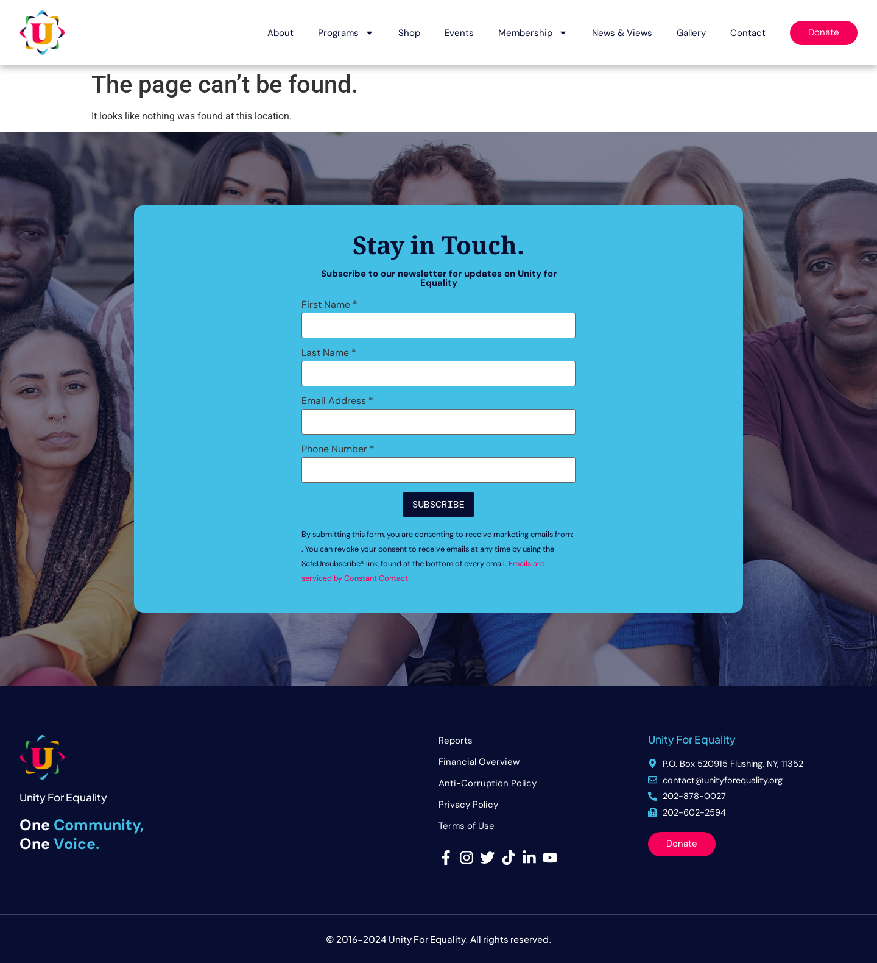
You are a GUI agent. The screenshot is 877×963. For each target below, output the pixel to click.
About (280, 33)
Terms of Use (466, 826)
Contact (748, 33)
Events (459, 33)
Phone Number (338, 449)
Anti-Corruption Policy (487, 783)
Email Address (337, 401)
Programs (346, 32)
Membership (533, 32)
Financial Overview (479, 762)
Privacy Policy (468, 804)
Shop (409, 33)
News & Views (622, 33)
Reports (455, 740)
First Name (329, 305)
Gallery (691, 33)
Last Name (328, 353)
